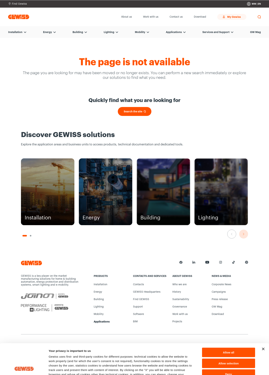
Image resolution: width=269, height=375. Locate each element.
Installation (15, 32)
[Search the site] (134, 111)
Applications (174, 32)
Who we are (179, 284)
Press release (220, 299)
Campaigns (219, 292)
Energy (47, 32)
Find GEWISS (141, 299)
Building (78, 32)
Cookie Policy (122, 348)
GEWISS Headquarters (146, 292)
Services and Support (215, 32)
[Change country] (254, 4)
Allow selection (228, 332)
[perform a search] (259, 17)
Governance (179, 306)
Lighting (109, 32)
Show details (194, 367)
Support (138, 306)
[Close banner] (263, 318)
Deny (228, 343)
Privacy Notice (74, 352)
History (176, 292)
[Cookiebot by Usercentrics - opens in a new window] (24, 368)
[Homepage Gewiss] (18, 16)
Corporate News (221, 284)
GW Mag (255, 32)
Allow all (228, 321)
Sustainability (180, 299)
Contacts (138, 284)
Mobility (140, 32)
